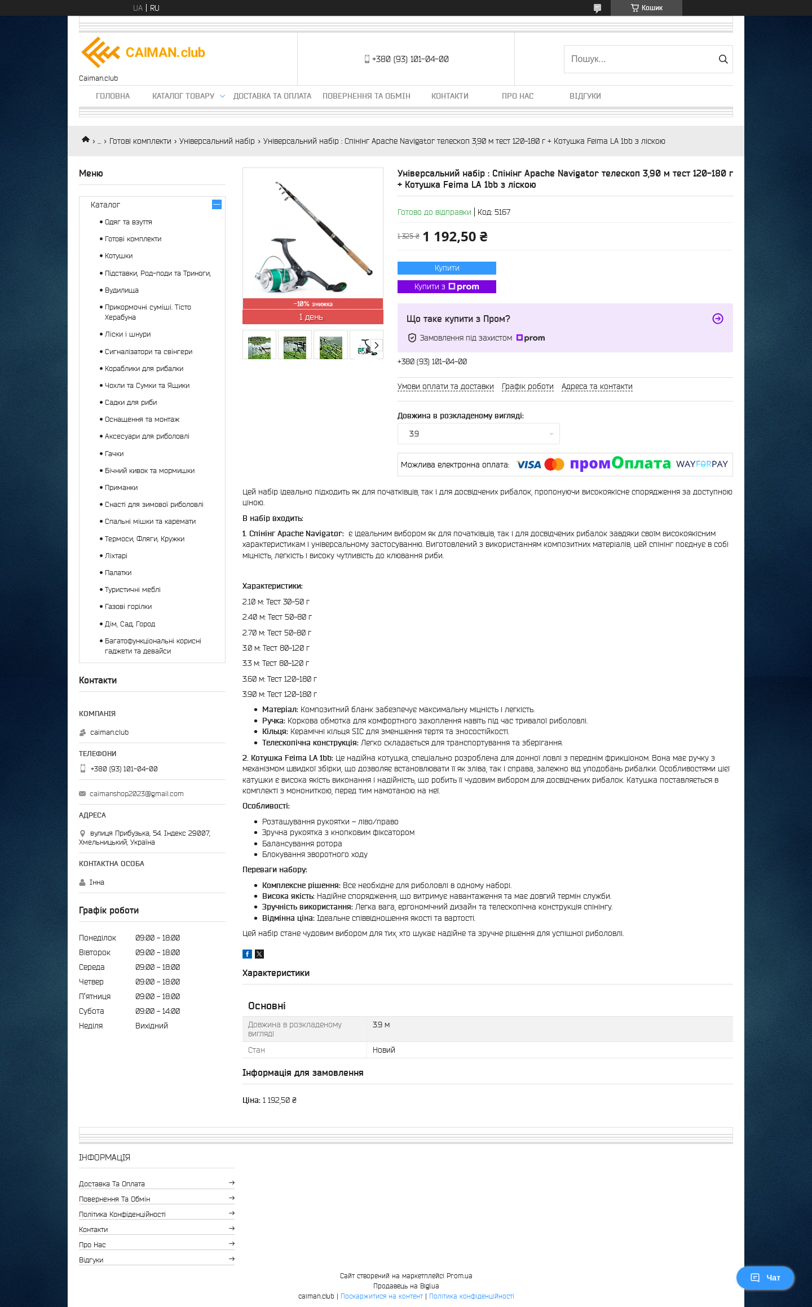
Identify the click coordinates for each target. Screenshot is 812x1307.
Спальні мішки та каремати (150, 521)
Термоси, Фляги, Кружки (144, 539)
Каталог (105, 204)
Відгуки (585, 95)
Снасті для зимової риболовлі (154, 504)
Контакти (450, 95)
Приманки (121, 487)
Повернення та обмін (367, 95)
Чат (765, 1278)
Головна (113, 95)
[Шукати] (723, 59)
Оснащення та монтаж (142, 419)
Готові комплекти (140, 140)
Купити (447, 267)
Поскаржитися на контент (382, 1296)
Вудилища (122, 290)
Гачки (114, 453)
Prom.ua (460, 1275)
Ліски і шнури (128, 334)
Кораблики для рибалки (144, 368)
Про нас (517, 95)
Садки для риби (131, 402)
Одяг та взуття (128, 222)
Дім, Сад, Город (130, 624)
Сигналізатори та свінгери (148, 351)
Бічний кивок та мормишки (150, 470)
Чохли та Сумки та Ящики (147, 385)
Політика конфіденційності (122, 1214)
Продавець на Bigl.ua (406, 1286)
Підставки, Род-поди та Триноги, (158, 273)
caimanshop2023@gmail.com (137, 793)
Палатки (118, 572)
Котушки (119, 255)
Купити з (446, 287)
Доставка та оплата (272, 95)
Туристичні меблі (133, 589)
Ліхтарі (116, 555)
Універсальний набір (217, 140)
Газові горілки (128, 606)
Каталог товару (183, 95)
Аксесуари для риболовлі (147, 436)
